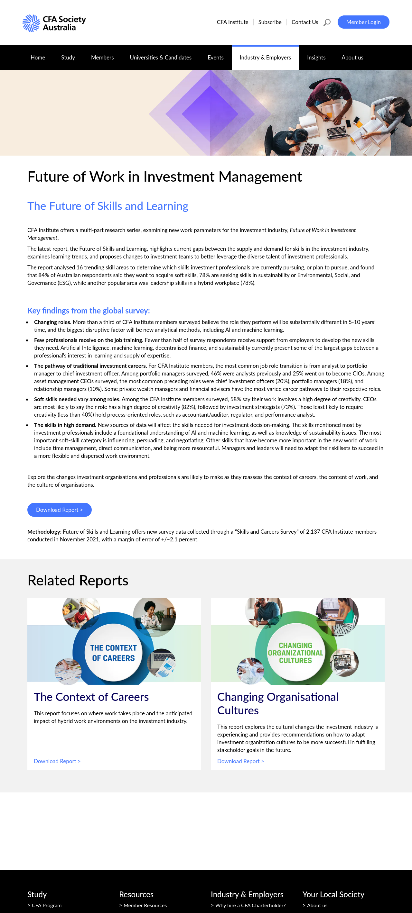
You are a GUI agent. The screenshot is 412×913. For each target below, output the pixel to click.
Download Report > (59, 509)
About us (356, 54)
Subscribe (270, 22)
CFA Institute (232, 22)
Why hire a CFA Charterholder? (250, 905)
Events (219, 54)
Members (106, 54)
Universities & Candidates (165, 54)
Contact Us (305, 22)
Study (72, 54)
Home (38, 57)
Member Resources (145, 905)
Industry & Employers (269, 54)
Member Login (363, 22)
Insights (320, 54)
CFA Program (46, 905)
